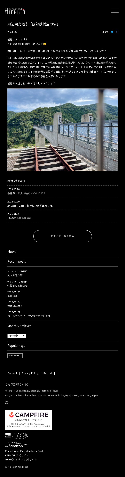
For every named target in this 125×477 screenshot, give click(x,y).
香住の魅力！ (15, 306)
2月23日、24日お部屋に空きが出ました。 (31, 205)
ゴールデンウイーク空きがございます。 (30, 316)
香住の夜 (12, 296)
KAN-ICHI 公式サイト (17, 455)
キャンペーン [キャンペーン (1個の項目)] (15, 355)
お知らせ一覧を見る (62, 236)
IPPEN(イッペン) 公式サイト (21, 459)
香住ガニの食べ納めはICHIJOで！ (26, 193)
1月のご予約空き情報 (19, 218)
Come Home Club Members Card (24, 451)
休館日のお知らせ (17, 285)
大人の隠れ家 (15, 275)
